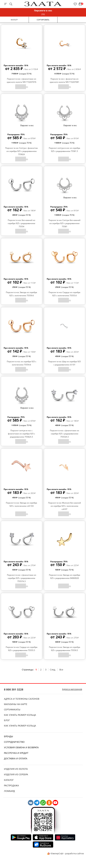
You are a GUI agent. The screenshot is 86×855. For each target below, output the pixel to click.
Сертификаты (12, 709)
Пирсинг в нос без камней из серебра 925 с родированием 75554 (21, 223)
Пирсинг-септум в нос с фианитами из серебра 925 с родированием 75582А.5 (21, 433)
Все (61, 669)
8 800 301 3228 (13, 689)
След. (53, 669)
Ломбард (9, 790)
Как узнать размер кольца (20, 714)
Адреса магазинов (72, 689)
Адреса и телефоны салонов (21, 698)
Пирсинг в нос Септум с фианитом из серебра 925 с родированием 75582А (21, 151)
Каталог (9, 779)
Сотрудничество (14, 741)
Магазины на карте (15, 704)
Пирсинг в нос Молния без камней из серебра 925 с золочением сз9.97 (64, 505)
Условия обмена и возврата (21, 747)
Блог (7, 720)
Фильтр (14, 19)
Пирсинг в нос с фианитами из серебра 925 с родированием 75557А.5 (21, 578)
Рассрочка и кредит (16, 752)
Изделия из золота (16, 768)
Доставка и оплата (15, 758)
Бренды (8, 736)
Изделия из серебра (16, 774)
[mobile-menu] (5, 4)
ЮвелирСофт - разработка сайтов (65, 853)
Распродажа (11, 785)
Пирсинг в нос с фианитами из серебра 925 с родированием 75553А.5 (64, 433)
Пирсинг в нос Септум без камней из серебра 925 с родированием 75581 (64, 223)
